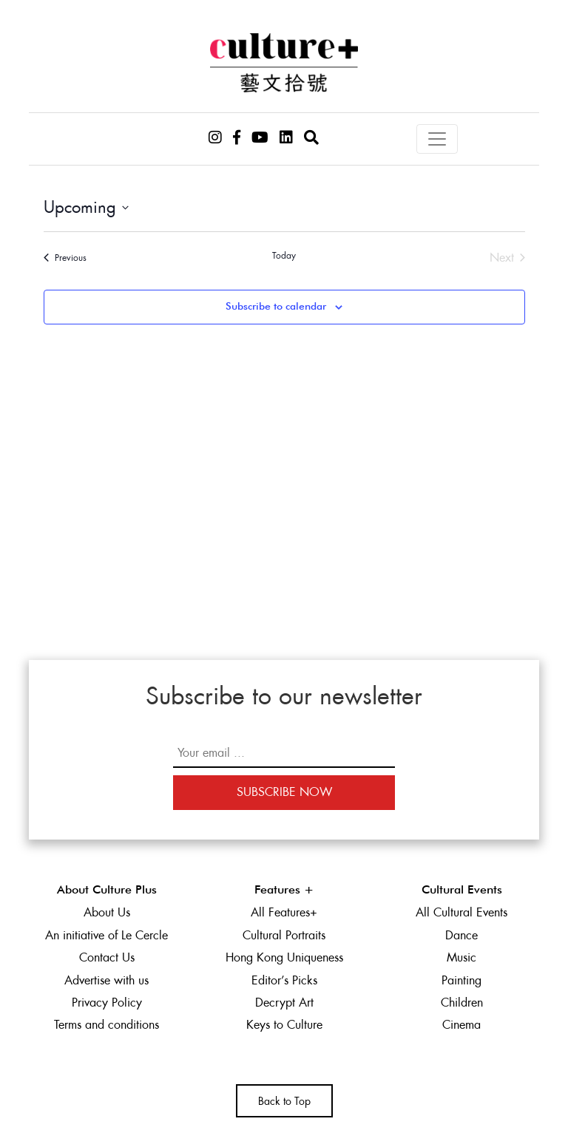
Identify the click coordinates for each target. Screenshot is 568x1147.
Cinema (461, 1024)
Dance (461, 935)
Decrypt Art (284, 1002)
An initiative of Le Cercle (106, 935)
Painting (461, 980)
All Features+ (284, 912)
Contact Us (107, 957)
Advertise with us (106, 980)
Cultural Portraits (284, 935)
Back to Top (284, 1101)
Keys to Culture (284, 1024)
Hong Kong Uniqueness (284, 957)
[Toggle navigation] (437, 139)
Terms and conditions (106, 1024)
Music (461, 957)
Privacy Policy (107, 1002)
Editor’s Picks (284, 980)
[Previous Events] (65, 258)
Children (462, 1002)
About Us (107, 912)
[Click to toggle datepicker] (86, 207)
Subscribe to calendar (276, 307)
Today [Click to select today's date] (284, 256)
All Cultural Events (461, 912)
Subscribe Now (284, 792)
